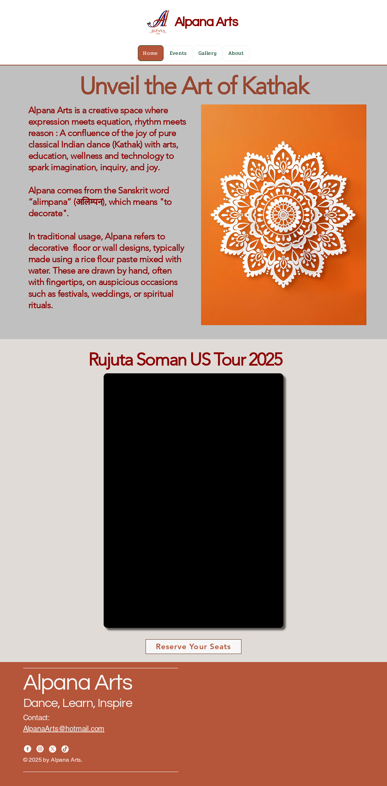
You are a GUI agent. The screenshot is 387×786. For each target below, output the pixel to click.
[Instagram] (40, 748)
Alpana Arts (206, 22)
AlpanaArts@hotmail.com (64, 728)
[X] (52, 748)
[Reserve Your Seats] (193, 646)
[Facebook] (27, 748)
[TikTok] (65, 748)
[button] (193, 500)
